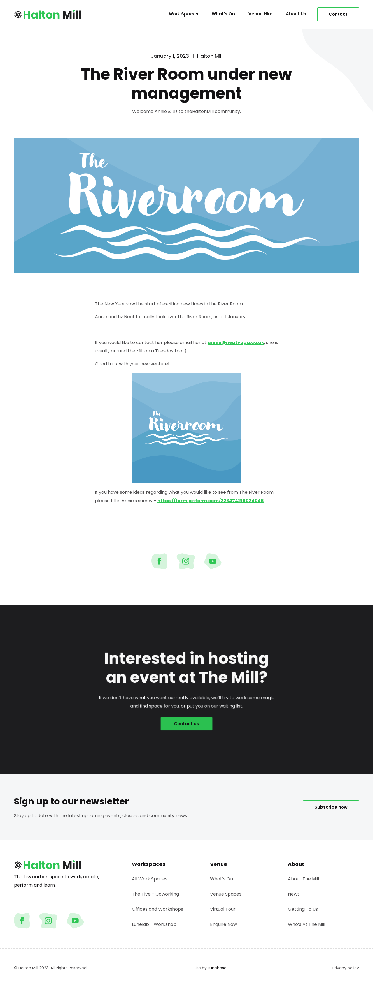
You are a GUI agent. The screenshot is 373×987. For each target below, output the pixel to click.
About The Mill (303, 879)
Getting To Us (303, 909)
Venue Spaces (225, 894)
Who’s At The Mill (306, 924)
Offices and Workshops (157, 909)
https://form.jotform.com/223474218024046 (210, 500)
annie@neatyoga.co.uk (236, 342)
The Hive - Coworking (155, 894)
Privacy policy (345, 968)
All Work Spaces (149, 879)
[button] (260, 14)
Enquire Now (223, 924)
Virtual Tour (223, 909)
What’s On (221, 879)
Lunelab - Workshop (154, 924)
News (294, 894)
